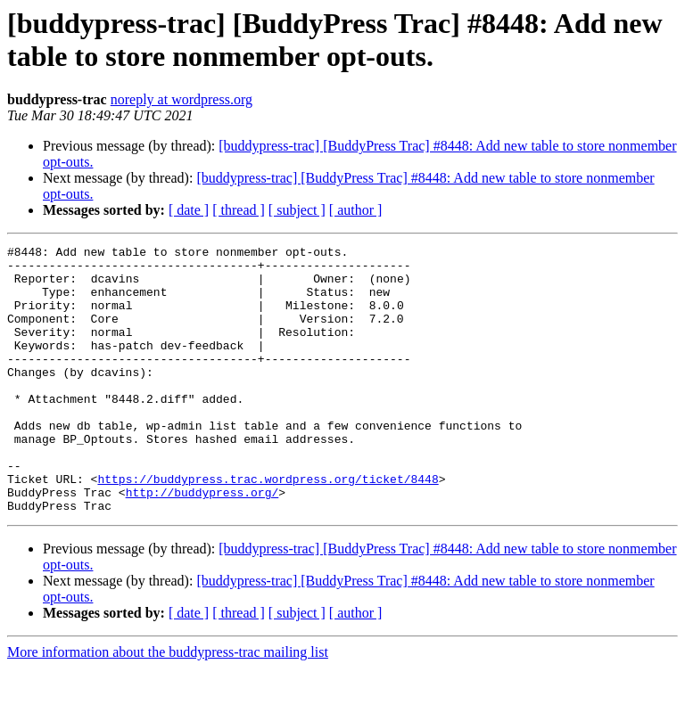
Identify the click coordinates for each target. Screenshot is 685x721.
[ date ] (189, 209)
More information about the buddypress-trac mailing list (167, 705)
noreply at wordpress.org (181, 99)
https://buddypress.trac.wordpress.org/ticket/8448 (267, 527)
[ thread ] (238, 209)
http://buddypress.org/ (202, 543)
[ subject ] (297, 209)
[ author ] (356, 209)
